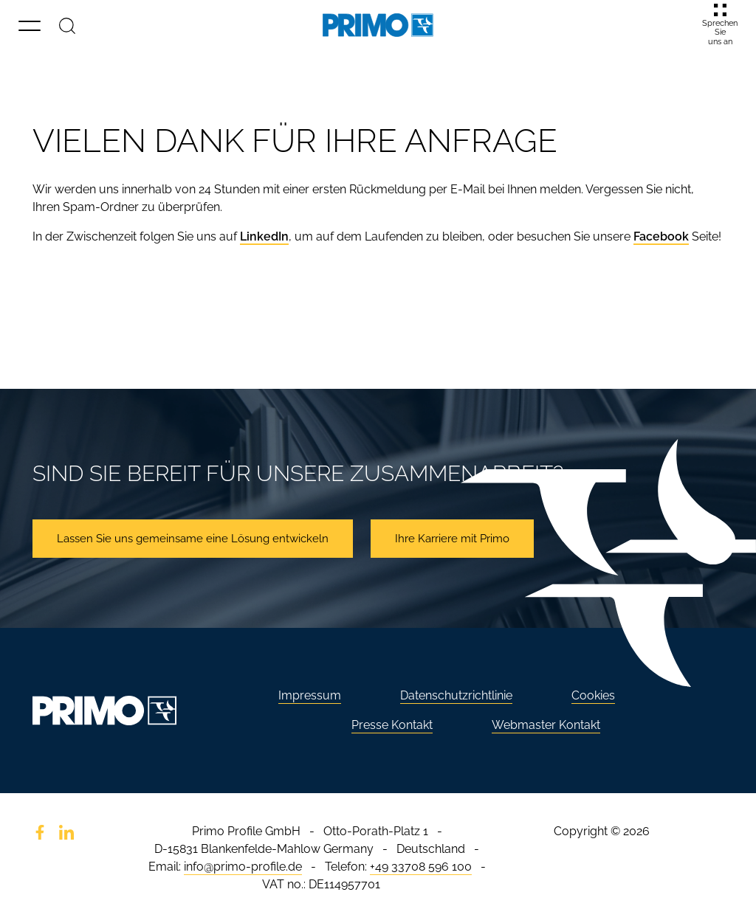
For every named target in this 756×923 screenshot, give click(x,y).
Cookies (593, 695)
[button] (29, 25)
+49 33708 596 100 (421, 867)
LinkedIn (264, 236)
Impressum (309, 695)
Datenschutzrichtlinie (456, 695)
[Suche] (67, 25)
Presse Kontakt (392, 725)
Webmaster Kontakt (546, 725)
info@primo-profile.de (243, 867)
